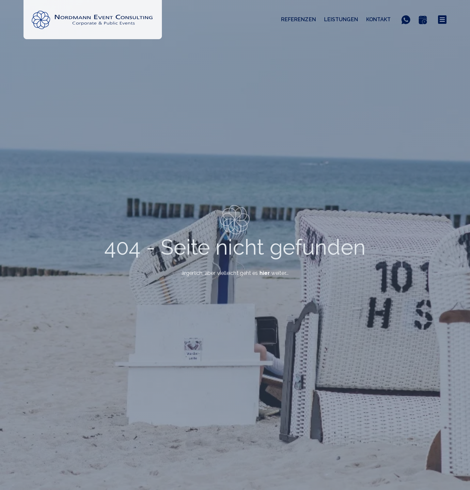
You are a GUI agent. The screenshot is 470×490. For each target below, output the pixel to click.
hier (264, 273)
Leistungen (341, 19)
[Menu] (442, 19)
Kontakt (378, 19)
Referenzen (298, 19)
